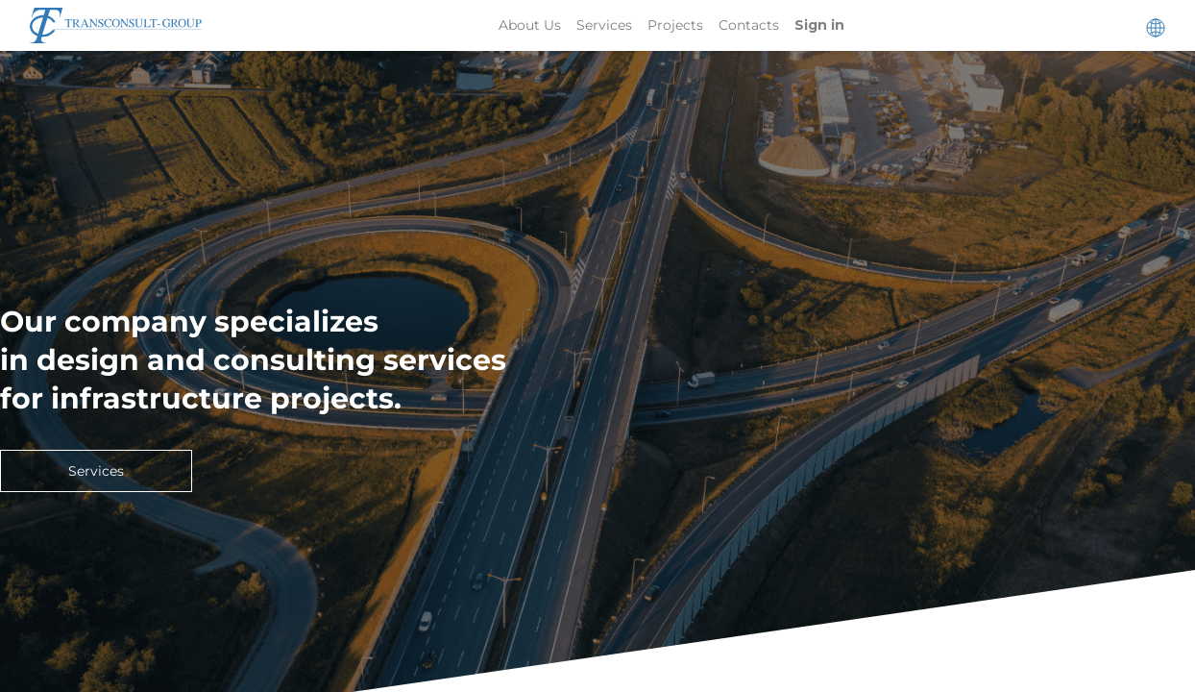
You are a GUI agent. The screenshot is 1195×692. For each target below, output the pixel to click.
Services (96, 471)
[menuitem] (530, 25)
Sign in (819, 25)
